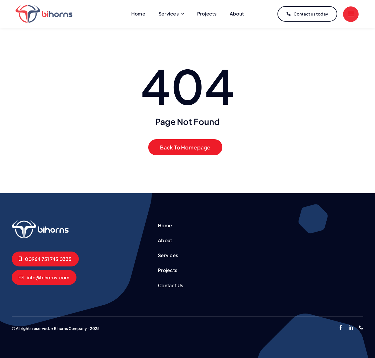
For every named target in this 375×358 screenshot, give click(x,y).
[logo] (44, 7)
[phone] (361, 327)
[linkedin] (351, 327)
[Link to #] (351, 14)
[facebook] (340, 327)
